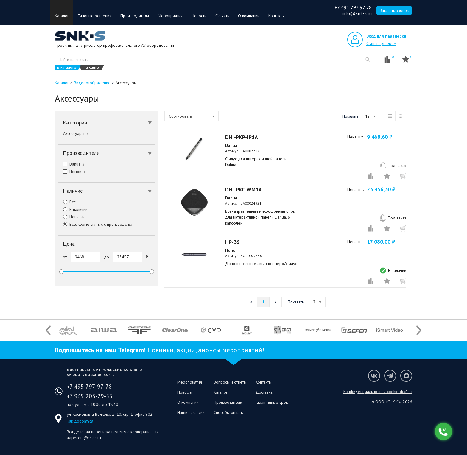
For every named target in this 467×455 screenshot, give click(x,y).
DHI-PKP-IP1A (241, 137)
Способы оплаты (229, 412)
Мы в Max (406, 376)
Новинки (71, 216)
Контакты (276, 15)
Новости (199, 15)
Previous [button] (48, 330)
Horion (71, 171)
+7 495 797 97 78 (353, 7)
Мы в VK (374, 376)
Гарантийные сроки (273, 402)
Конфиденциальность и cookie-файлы (377, 391)
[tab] (106, 122)
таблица (400, 116)
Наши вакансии (191, 412)
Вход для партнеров (386, 36)
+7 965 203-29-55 (90, 396)
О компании (248, 15)
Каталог (62, 15)
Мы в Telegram (390, 376)
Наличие (107, 190)
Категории (107, 122)
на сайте (91, 67)
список (390, 116)
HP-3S (232, 242)
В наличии (73, 209)
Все (67, 202)
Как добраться (80, 421)
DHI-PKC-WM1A (243, 189)
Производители (134, 15)
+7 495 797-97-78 (89, 386)
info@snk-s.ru (356, 13)
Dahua (71, 164)
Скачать (222, 15)
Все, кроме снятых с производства (95, 224)
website (368, 60)
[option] (68, 330)
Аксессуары (75, 133)
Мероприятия (170, 15)
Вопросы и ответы (230, 382)
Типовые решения (94, 15)
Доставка (264, 392)
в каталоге (66, 67)
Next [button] (418, 330)
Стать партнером (381, 43)
